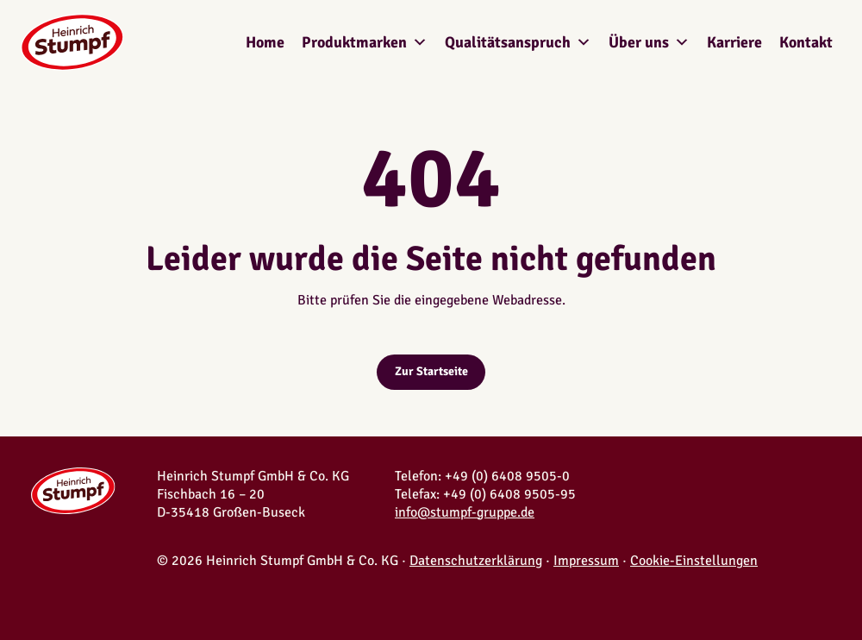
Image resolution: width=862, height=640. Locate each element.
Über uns (649, 42)
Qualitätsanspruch (518, 42)
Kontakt (806, 42)
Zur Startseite (431, 371)
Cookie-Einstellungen (694, 560)
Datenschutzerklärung (475, 560)
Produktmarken (365, 42)
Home (265, 42)
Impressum (586, 560)
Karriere (734, 42)
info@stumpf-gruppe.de (464, 512)
